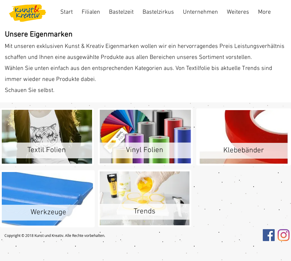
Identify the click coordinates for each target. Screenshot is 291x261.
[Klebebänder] (243, 151)
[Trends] (144, 212)
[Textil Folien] (46, 150)
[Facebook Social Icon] (269, 235)
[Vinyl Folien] (144, 150)
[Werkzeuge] (48, 213)
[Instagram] (284, 235)
